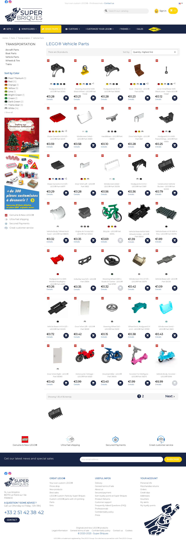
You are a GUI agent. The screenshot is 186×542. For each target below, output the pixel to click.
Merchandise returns (149, 486)
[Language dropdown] (181, 3)
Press (97, 515)
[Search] (126, 11)
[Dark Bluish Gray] (61, 84)
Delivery (98, 483)
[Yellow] (80, 84)
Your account (149, 478)
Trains (9, 64)
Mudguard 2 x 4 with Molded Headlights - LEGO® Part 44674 (57, 281)
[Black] (64, 84)
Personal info (146, 483)
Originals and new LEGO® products (92, 528)
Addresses (145, 496)
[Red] (77, 84)
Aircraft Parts (12, 50)
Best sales (54, 492)
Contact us (109, 3)
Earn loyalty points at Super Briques (111, 496)
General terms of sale (104, 486)
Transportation (20, 44)
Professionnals (96, 3)
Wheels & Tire (13, 60)
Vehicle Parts (12, 57)
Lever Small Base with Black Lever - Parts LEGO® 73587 (166, 91)
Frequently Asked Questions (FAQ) (110, 505)
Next (170, 396)
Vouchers (144, 499)
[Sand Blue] (59, 179)
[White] (51, 84)
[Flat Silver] (112, 131)
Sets (52, 505)
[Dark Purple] (62, 179)
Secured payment (103, 492)
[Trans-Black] (139, 274)
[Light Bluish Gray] (90, 84)
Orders (143, 489)
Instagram (10, 1)
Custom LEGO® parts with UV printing (67, 499)
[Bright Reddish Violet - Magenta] (115, 226)
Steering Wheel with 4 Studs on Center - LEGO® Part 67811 (112, 281)
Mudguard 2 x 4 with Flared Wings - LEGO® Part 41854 (166, 138)
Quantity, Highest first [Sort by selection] (155, 52)
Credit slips (145, 492)
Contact (12, 520)
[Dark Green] (112, 274)
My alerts (144, 502)
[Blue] (54, 84)
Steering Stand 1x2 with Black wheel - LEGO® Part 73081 (85, 91)
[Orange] (53, 131)
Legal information (60, 530)
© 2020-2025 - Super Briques (93, 533)
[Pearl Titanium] (88, 226)
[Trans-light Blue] (86, 131)
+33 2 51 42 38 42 (24, 512)
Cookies (128, 530)
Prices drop (55, 486)
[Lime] (59, 131)
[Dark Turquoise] (139, 321)
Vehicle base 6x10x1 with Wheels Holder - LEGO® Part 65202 (139, 234)
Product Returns (102, 499)
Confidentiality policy (104, 512)
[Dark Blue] (144, 84)
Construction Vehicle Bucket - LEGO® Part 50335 (166, 186)
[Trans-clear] (83, 131)
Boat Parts (11, 53)
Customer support (103, 502)
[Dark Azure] (58, 84)
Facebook (6, 1)
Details (50, 99)
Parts (52, 502)
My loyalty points (147, 505)
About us (99, 489)
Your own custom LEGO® (76, 3)
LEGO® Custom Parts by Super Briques (67, 496)
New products (56, 489)
